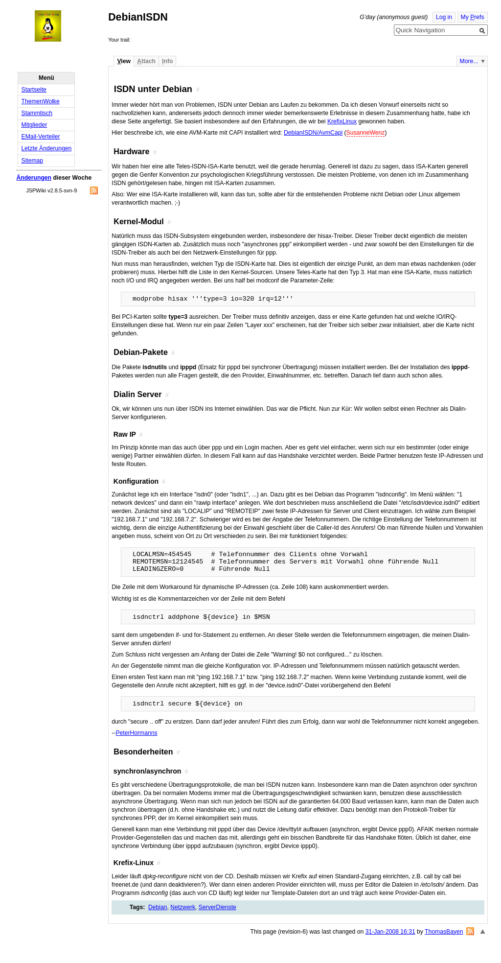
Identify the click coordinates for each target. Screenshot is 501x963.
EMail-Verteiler (41, 136)
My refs (472, 17)
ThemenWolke (41, 101)
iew (123, 61)
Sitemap (33, 160)
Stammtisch (37, 113)
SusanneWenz (365, 132)
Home (57, 26)
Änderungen (33, 177)
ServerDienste (217, 907)
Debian (157, 907)
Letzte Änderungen (47, 148)
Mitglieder (34, 124)
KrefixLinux (342, 121)
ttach (146, 61)
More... (469, 61)
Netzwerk (182, 907)
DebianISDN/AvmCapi (313, 132)
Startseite (34, 89)
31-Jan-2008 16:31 (390, 931)
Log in (444, 17)
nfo (167, 61)
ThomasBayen (444, 931)
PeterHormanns (136, 732)
